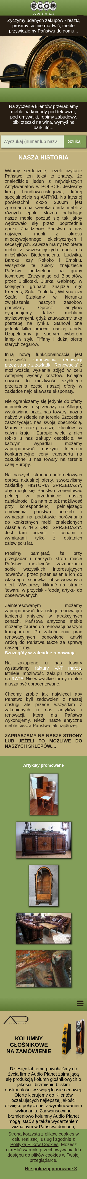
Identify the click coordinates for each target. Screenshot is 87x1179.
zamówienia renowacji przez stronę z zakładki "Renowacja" (43, 362)
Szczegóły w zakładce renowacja (40, 652)
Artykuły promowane (43, 765)
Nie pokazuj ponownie (51, 1168)
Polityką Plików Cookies (34, 1144)
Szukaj (75, 141)
